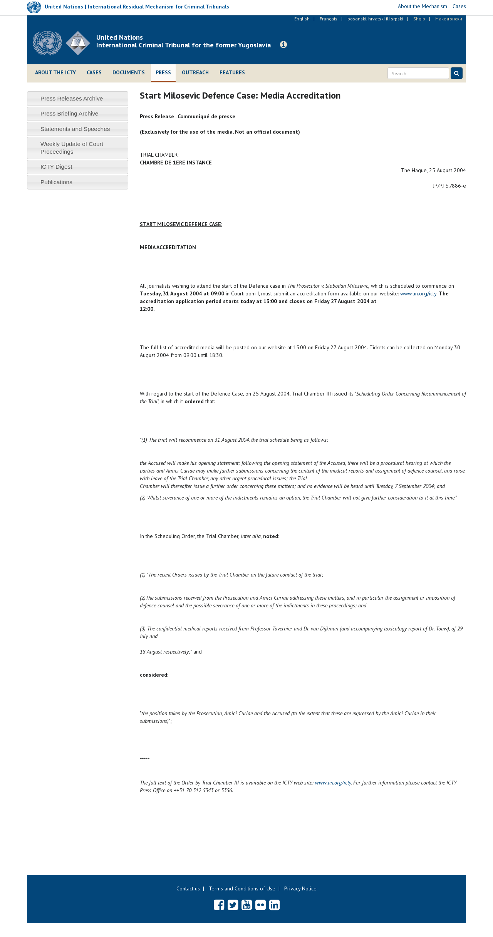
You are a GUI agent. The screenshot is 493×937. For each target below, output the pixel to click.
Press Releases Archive (71, 98)
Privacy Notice (300, 888)
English (302, 19)
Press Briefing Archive (69, 113)
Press (163, 72)
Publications (56, 182)
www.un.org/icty (418, 293)
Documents (128, 72)
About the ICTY (55, 72)
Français (328, 19)
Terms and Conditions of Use (242, 888)
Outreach (195, 72)
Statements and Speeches (75, 129)
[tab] (77, 98)
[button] (283, 45)
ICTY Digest (56, 166)
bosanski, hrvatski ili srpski (375, 19)
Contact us (188, 888)
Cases (94, 72)
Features (232, 72)
